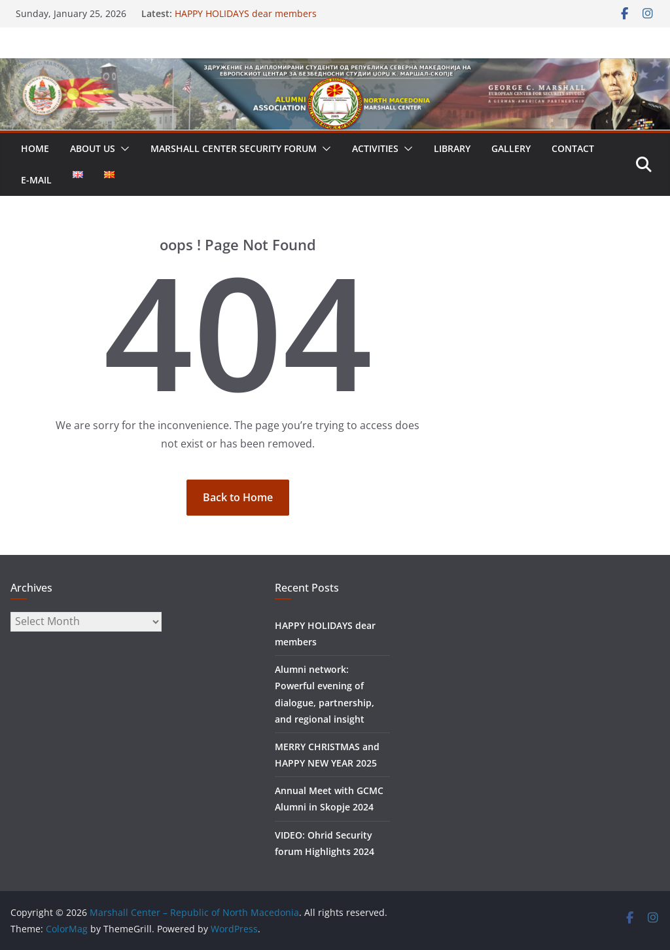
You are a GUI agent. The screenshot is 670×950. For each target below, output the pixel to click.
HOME (35, 148)
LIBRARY (452, 148)
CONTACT (573, 148)
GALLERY (511, 148)
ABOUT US (92, 148)
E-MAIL (36, 180)
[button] (122, 149)
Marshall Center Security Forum (233, 148)
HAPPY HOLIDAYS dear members (246, 13)
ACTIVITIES (375, 148)
